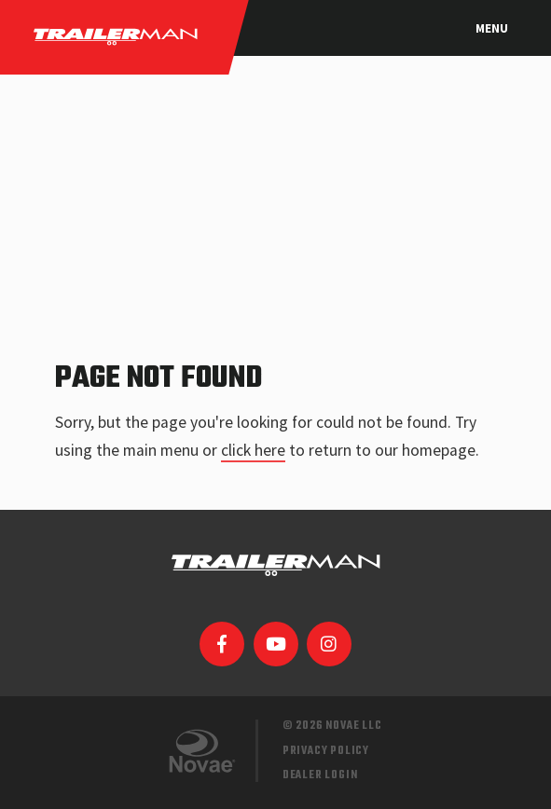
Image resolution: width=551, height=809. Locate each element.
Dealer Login (320, 775)
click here (253, 450)
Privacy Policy (325, 751)
